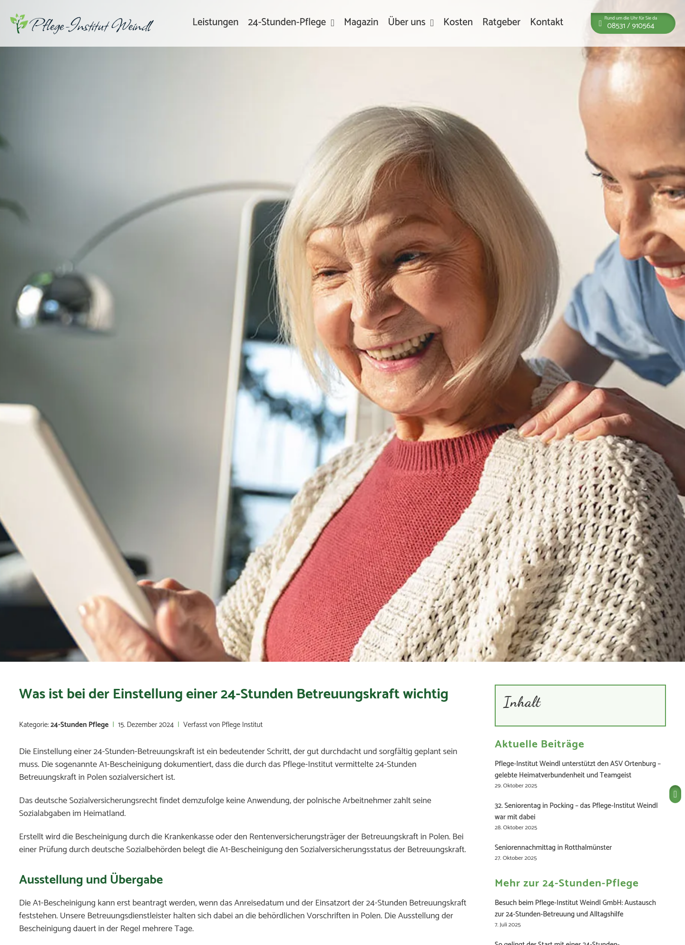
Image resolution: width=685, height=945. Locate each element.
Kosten (458, 22)
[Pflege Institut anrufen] (675, 794)
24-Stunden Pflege (79, 725)
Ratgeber (501, 22)
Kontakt (546, 22)
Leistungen (216, 22)
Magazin (361, 22)
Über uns (406, 22)
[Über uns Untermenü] (432, 23)
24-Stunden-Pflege (287, 22)
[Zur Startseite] (83, 23)
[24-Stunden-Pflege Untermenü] (332, 23)
